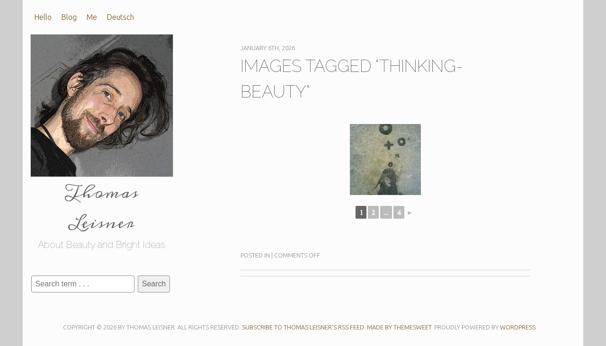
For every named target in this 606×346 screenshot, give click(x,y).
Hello (43, 17)
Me (91, 17)
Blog (69, 17)
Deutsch (120, 17)
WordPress (517, 327)
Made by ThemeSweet (399, 327)
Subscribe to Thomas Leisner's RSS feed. (303, 327)
